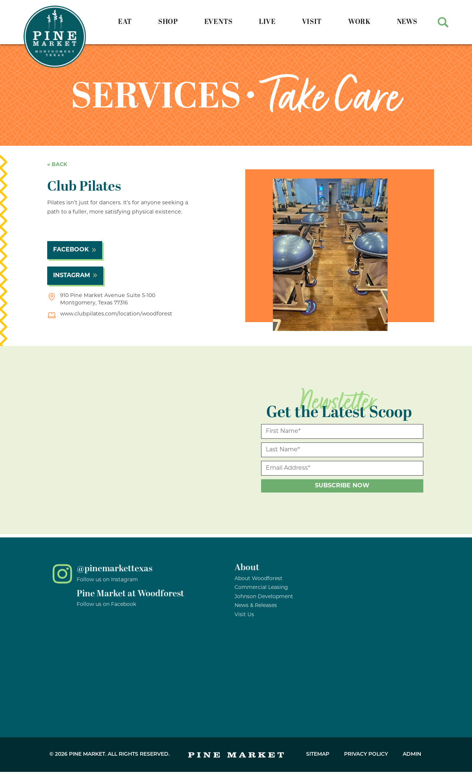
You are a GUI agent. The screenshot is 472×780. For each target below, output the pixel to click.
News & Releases (256, 605)
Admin (412, 754)
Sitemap (317, 754)
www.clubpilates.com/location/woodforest (116, 314)
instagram (71, 276)
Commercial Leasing (261, 587)
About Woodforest (258, 579)
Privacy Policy (366, 754)
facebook (71, 250)
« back (57, 164)
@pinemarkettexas (114, 568)
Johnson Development (264, 597)
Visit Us (244, 615)
